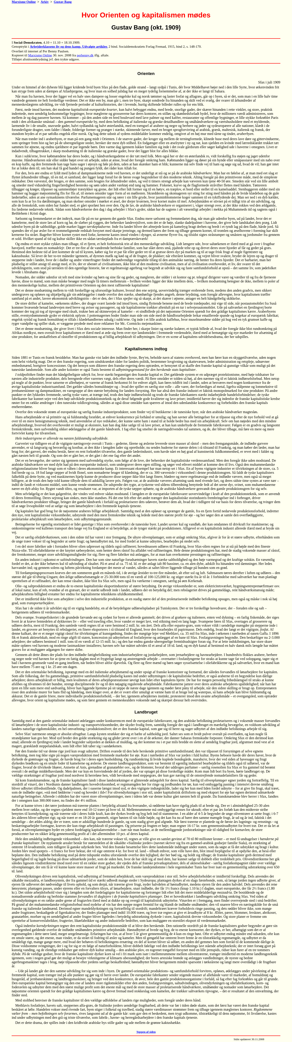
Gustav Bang (63, 2)
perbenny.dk (85, 55)
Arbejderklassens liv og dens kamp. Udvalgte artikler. (69, 46)
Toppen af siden (146, 1031)
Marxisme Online (24, 2)
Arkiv (45, 2)
